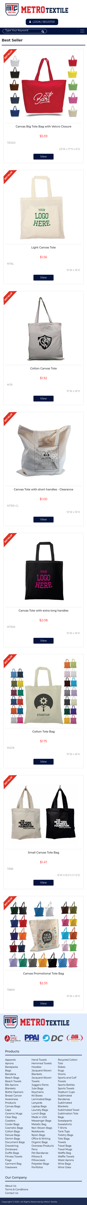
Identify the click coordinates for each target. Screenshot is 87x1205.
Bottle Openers (14, 1092)
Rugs (61, 1070)
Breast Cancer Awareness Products (13, 1099)
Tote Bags (64, 1138)
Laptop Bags (39, 1106)
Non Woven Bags (42, 1127)
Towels (62, 1142)
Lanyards (37, 1102)
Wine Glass (64, 1167)
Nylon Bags (38, 1135)
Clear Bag (11, 1117)
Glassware (11, 1167)
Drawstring (11, 1145)
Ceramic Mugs (13, 1113)
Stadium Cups (66, 1092)
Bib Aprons (11, 1084)
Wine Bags (64, 1163)
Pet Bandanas (40, 1152)
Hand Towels (39, 1059)
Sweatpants (65, 1120)
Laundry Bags (40, 1109)
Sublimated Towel (68, 1109)
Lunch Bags (39, 1113)
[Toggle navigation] (82, 31)
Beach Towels (13, 1081)
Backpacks (11, 1066)
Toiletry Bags (65, 1135)
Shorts (62, 1074)
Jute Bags (37, 1088)
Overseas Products (43, 1145)
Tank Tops (64, 1131)
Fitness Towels (13, 1156)
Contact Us (11, 1193)
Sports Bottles (66, 1084)
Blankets (10, 1088)
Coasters (10, 1120)
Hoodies (36, 1066)
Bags (8, 1070)
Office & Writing (41, 1138)
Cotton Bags (12, 1131)
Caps (8, 1109)
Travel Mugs (65, 1149)
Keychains (38, 1092)
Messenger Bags (41, 1120)
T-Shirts (62, 1127)
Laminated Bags (41, 1099)
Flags (8, 1160)
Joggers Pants (40, 1084)
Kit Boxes (37, 1095)
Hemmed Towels (42, 1063)
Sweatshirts (65, 1124)
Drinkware (11, 1149)
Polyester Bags (40, 1163)
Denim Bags (12, 1138)
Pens (35, 1149)
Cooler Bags (12, 1124)
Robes (61, 1066)
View (43, 156)
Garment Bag (13, 1163)
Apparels (10, 1059)
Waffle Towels (66, 1156)
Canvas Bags (12, 1106)
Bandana (10, 1074)
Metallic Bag (39, 1124)
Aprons (9, 1063)
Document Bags (15, 1142)
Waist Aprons (66, 1160)
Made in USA (39, 1117)
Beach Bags (12, 1077)
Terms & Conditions (16, 1189)
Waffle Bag (64, 1152)
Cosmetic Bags (14, 1127)
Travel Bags (64, 1145)
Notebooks (38, 1131)
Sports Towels (66, 1088)
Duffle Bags (12, 1152)
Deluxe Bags (12, 1135)
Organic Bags (40, 1142)
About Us (10, 1185)
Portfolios (37, 1167)
